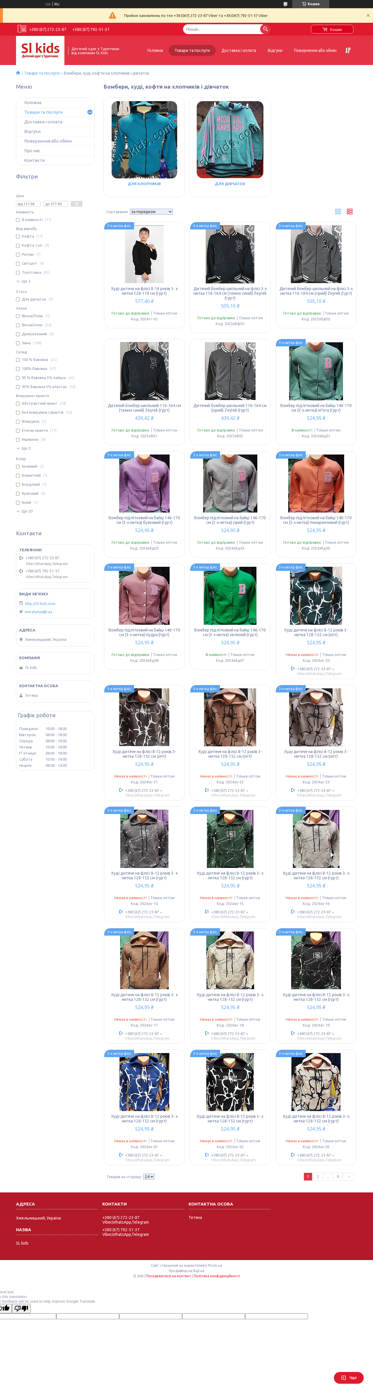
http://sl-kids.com (40, 603)
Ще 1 (26, 281)
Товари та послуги (192, 50)
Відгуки (275, 50)
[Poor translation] (21, 1308)
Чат (349, 1377)
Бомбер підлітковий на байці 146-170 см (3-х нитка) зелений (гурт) (230, 632)
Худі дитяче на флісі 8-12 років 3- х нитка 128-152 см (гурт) (144, 875)
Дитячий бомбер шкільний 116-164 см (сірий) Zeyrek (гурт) (230, 408)
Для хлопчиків (144, 184)
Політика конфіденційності (217, 1276)
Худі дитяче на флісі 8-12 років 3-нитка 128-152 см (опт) (316, 632)
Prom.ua (215, 1265)
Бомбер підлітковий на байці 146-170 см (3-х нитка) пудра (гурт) (144, 632)
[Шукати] (265, 29)
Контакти (34, 160)
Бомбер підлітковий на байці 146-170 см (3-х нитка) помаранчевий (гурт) (316, 520)
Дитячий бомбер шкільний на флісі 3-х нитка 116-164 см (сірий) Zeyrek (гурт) (316, 291)
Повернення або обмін (315, 50)
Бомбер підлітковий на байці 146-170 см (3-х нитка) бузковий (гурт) (144, 520)
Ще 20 (27, 511)
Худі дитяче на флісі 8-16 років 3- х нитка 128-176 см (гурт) (144, 291)
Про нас (32, 150)
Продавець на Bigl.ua (186, 1271)
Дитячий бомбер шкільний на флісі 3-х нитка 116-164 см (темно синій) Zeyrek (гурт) (230, 293)
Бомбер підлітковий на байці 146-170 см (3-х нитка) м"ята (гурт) (316, 408)
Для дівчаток (230, 184)
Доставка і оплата (238, 50)
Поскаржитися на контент (168, 1276)
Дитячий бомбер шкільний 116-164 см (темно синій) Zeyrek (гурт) (144, 408)
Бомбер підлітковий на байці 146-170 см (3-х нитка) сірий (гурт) (230, 520)
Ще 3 (26, 448)
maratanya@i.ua (38, 612)
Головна (155, 50)
